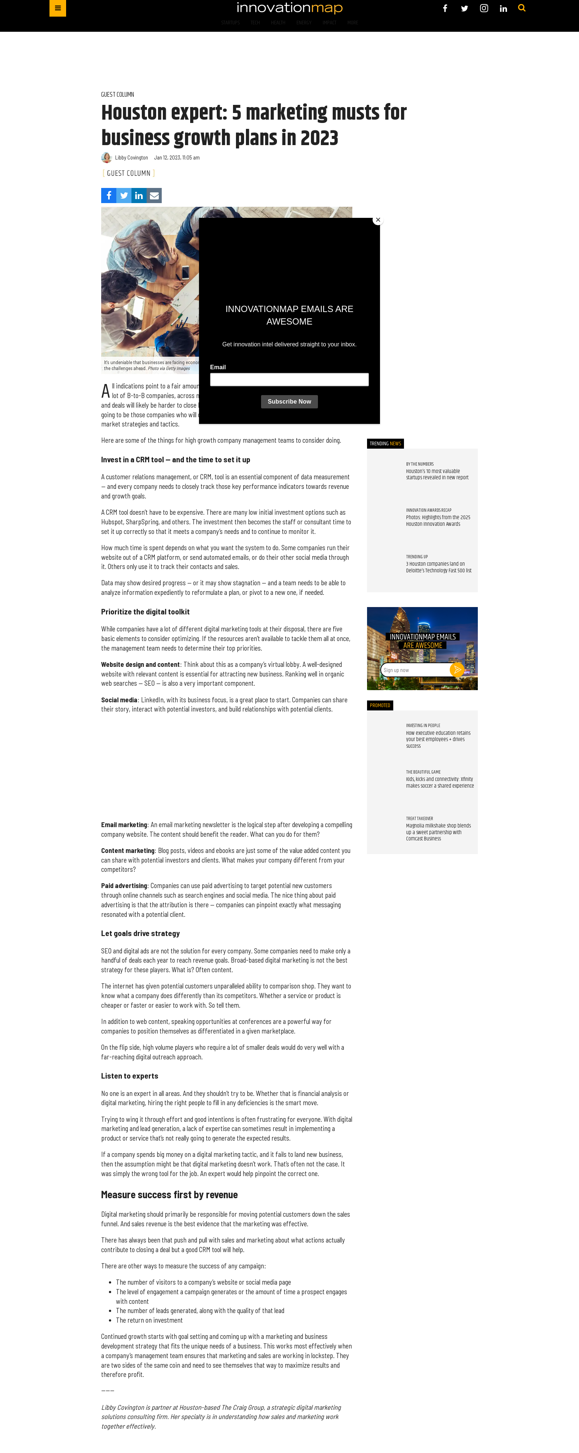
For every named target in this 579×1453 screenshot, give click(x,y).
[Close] (378, 219)
